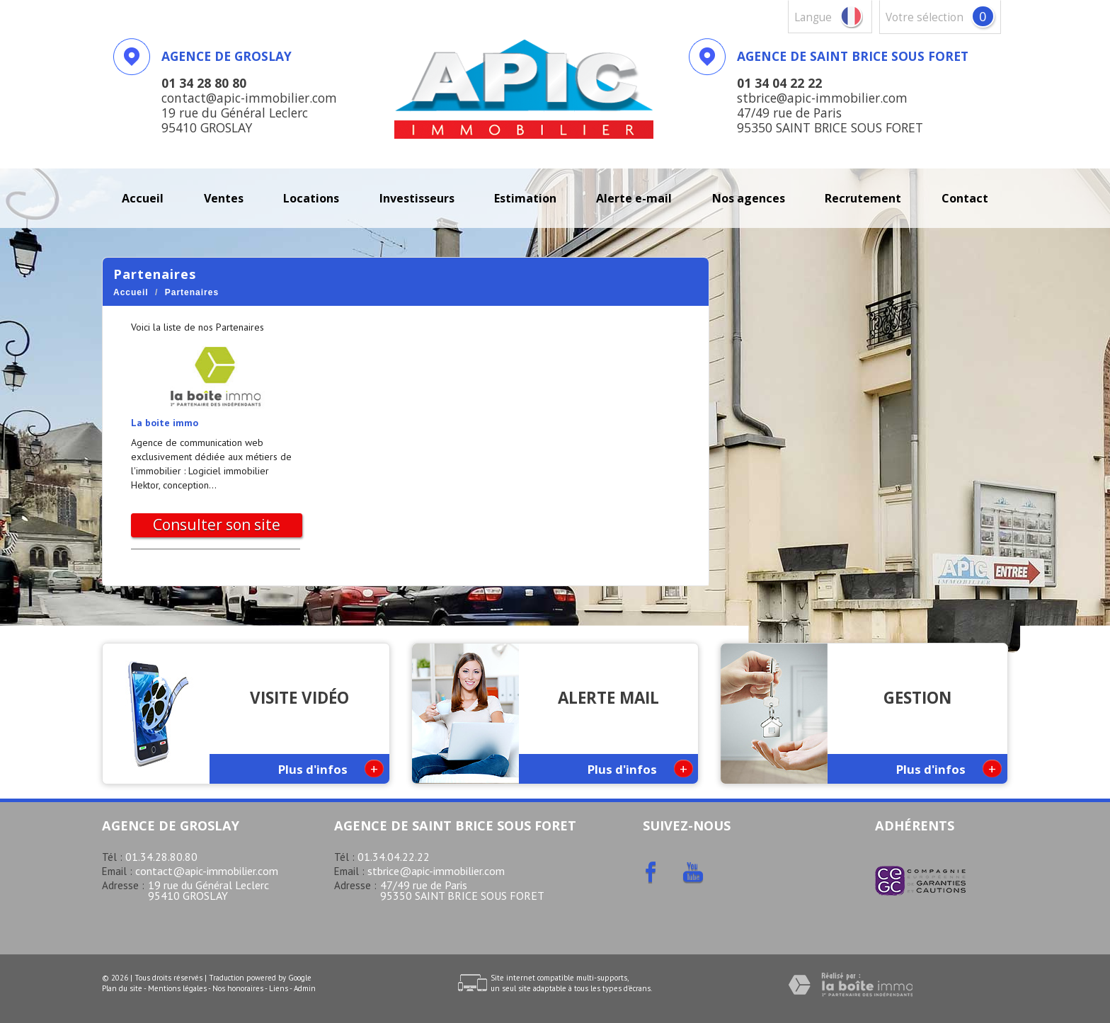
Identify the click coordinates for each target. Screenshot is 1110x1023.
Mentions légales (177, 988)
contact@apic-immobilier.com (206, 871)
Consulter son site (216, 525)
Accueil (143, 198)
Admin (305, 988)
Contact (965, 198)
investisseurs (416, 198)
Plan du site (122, 988)
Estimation (525, 198)
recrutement (863, 198)
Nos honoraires (237, 988)
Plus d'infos (331, 768)
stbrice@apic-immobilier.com (436, 871)
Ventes (224, 198)
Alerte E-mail (634, 198)
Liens (278, 988)
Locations (311, 198)
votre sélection (924, 17)
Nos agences (748, 198)
